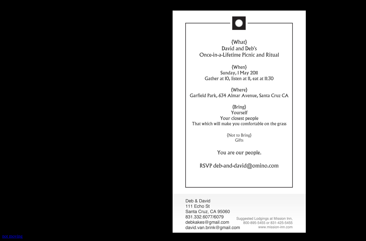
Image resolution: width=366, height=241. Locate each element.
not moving (12, 236)
